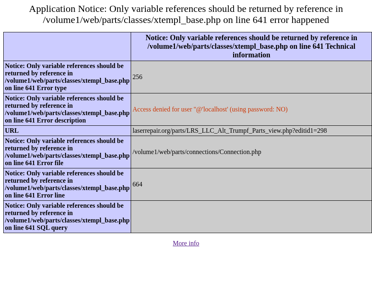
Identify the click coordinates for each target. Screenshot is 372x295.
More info (186, 243)
